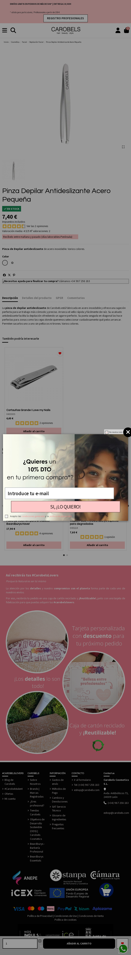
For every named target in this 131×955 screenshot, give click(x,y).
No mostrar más (115, 432)
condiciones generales (32, 516)
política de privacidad (60, 516)
